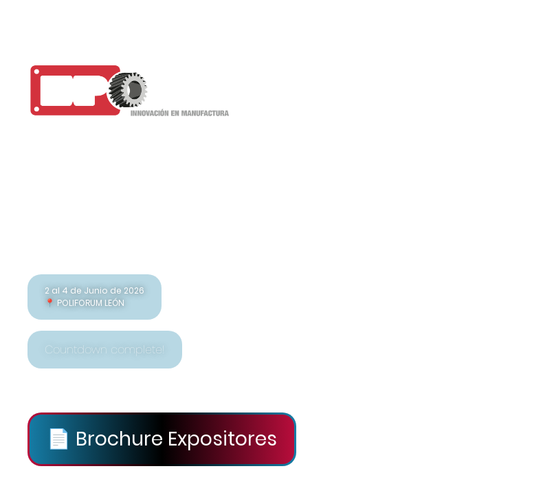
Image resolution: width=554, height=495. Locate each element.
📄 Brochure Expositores (162, 439)
